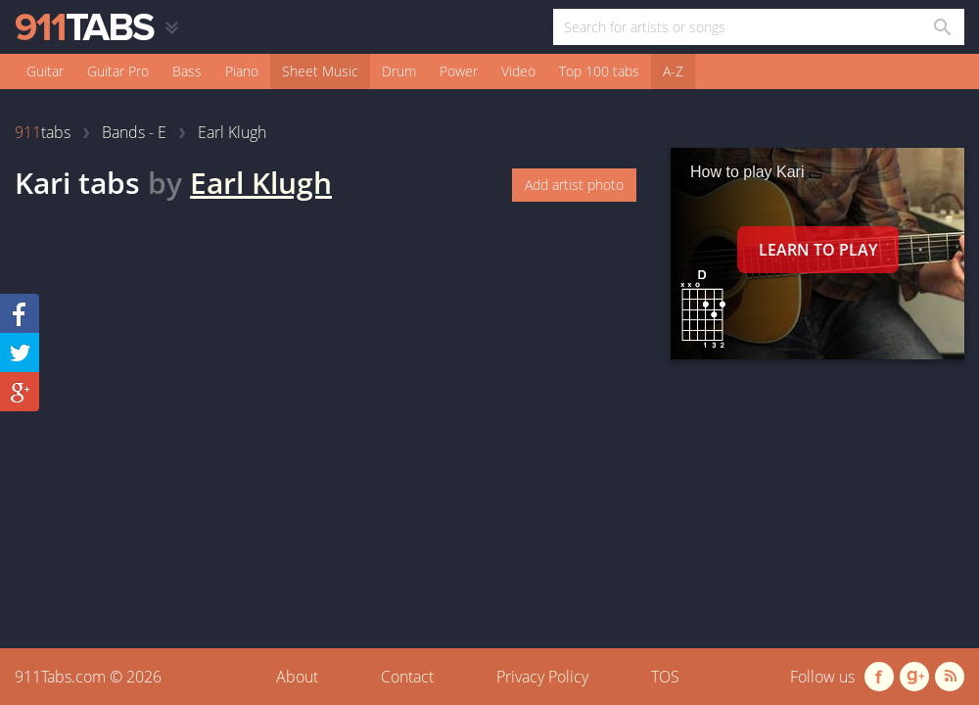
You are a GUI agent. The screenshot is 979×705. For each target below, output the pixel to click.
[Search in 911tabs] (941, 27)
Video (518, 71)
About (297, 676)
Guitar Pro (118, 71)
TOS (665, 676)
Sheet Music (320, 71)
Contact (407, 676)
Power (459, 71)
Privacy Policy (542, 676)
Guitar (45, 71)
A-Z (673, 71)
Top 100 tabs (599, 71)
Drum (399, 71)
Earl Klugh (261, 183)
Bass (187, 71)
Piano (241, 71)
